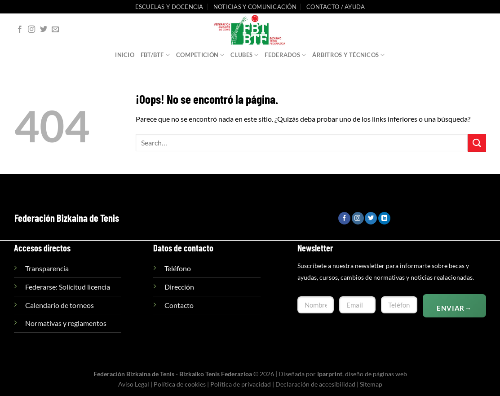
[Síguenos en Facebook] (19, 30)
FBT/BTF (155, 55)
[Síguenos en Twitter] (43, 30)
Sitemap (371, 384)
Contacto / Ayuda (335, 6)
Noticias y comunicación (254, 6)
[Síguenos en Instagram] (31, 30)
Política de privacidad (240, 384)
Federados (285, 55)
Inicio (124, 54)
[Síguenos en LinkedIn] (384, 218)
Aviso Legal (133, 384)
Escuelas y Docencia (169, 6)
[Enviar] (477, 142)
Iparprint (329, 374)
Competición (200, 55)
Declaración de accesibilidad (315, 384)
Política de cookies (180, 384)
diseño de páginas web (376, 374)
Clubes (244, 55)
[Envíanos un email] (55, 30)
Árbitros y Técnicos (348, 55)
